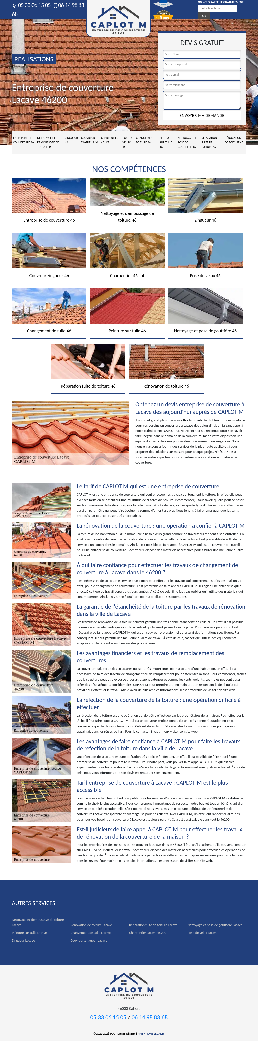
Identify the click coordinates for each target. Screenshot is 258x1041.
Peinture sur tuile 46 (165, 142)
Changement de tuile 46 (145, 140)
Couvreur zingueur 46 (89, 140)
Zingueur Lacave (23, 940)
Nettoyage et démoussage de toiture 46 (48, 142)
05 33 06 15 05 (31, 5)
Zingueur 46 (71, 140)
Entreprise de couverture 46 (23, 140)
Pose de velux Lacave (202, 933)
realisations (33, 59)
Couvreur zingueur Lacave (89, 940)
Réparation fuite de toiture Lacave (153, 925)
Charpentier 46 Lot (109, 140)
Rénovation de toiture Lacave (91, 925)
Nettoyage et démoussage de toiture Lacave (38, 922)
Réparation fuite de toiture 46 (209, 142)
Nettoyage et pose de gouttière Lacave (215, 925)
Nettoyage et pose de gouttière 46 (187, 142)
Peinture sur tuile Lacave (29, 933)
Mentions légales (152, 1033)
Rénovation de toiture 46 (234, 140)
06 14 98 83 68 (150, 1017)
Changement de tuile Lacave (91, 933)
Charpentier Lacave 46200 (147, 933)
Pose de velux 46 (127, 142)
